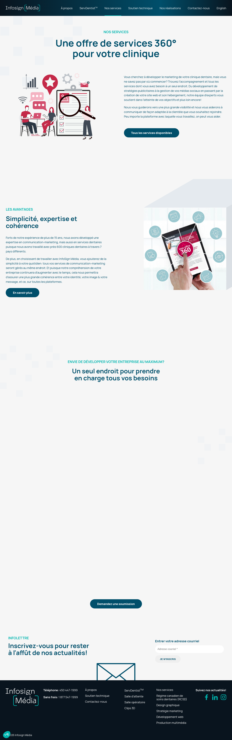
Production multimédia (171, 723)
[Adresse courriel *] (189, 649)
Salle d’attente (133, 696)
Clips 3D (129, 708)
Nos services (113, 8)
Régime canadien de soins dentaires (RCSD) (171, 697)
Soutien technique (140, 8)
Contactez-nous (199, 8)
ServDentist (89, 8)
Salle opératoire (134, 702)
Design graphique (167, 705)
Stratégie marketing (169, 711)
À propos (67, 8)
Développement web (169, 717)
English (221, 8)
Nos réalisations (170, 8)
